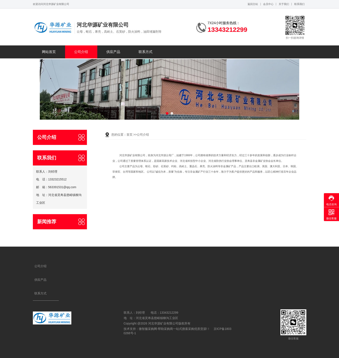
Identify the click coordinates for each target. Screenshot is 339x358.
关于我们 (284, 4)
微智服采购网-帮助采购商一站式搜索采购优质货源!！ (174, 329)
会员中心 (268, 4)
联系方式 (145, 52)
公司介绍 (81, 52)
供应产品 (113, 52)
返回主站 (253, 4)
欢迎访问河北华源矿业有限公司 (51, 4)
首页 (129, 134)
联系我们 (299, 4)
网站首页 (49, 52)
